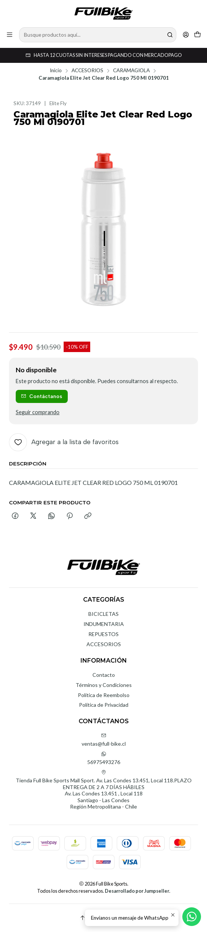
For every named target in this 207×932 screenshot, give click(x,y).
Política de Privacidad (103, 705)
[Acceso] (186, 34)
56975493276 (103, 758)
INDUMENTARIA (103, 624)
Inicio (56, 70)
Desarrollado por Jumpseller (137, 891)
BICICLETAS (103, 614)
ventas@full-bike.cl (104, 740)
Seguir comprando (38, 412)
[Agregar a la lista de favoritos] (64, 442)
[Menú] (9, 34)
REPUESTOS (103, 634)
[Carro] (197, 34)
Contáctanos (41, 396)
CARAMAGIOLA (131, 70)
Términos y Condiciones (104, 685)
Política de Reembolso (104, 695)
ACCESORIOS (87, 70)
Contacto (103, 675)
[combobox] (97, 34)
